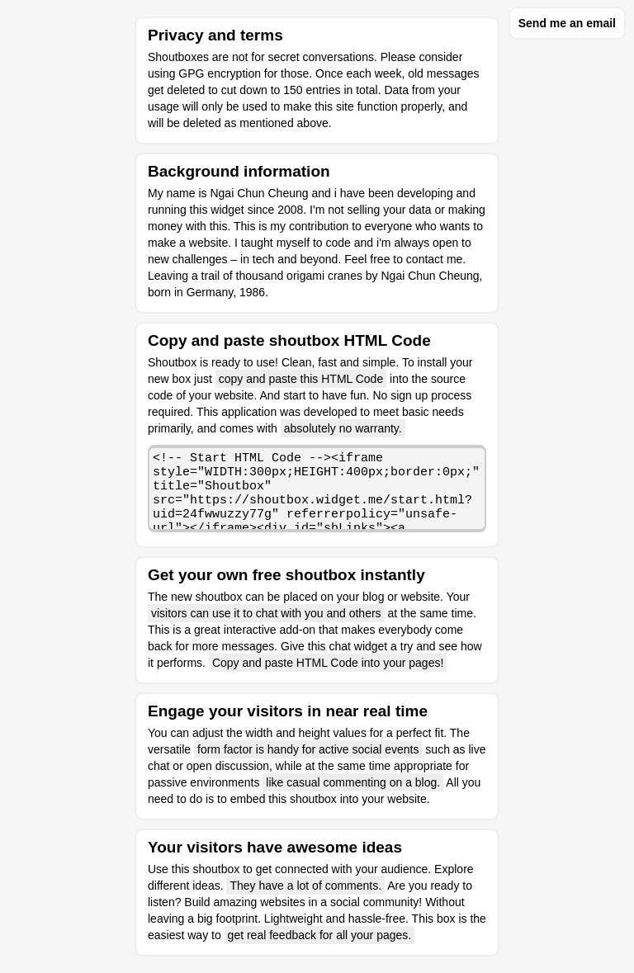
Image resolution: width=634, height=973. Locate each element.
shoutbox (215, 869)
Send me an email (567, 23)
